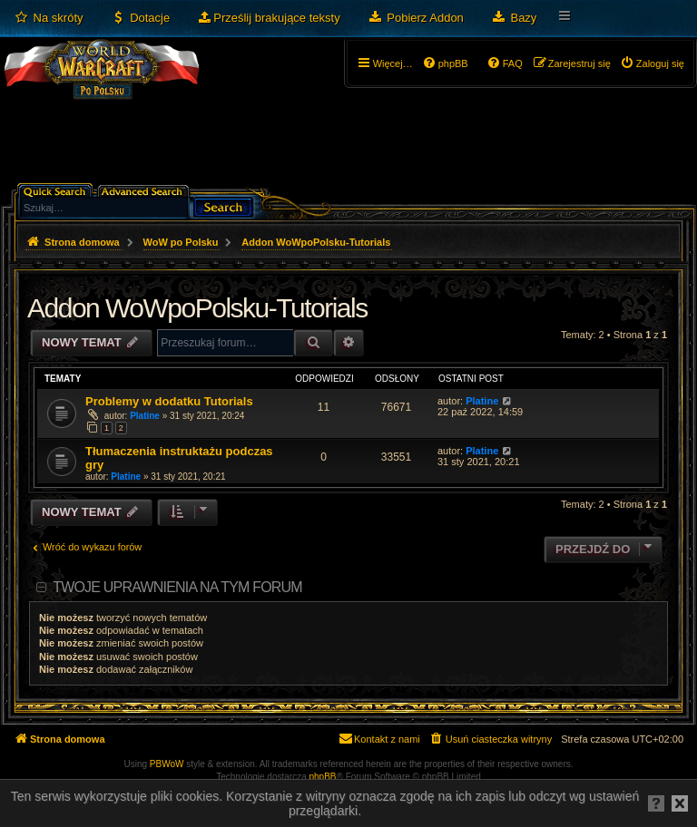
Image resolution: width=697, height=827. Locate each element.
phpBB (323, 777)
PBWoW (167, 764)
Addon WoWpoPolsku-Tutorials (197, 308)
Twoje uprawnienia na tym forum (177, 587)
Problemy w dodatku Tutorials (169, 401)
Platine (145, 416)
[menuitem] (48, 18)
